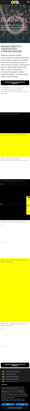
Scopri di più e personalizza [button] (15, 407)
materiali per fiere (19, 27)
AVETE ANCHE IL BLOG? (11, 381)
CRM (10, 25)
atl (2, 25)
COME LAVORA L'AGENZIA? (12, 376)
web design (6, 30)
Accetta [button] (22, 404)
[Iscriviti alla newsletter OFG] (28, 205)
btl (5, 25)
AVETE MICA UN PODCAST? (12, 379)
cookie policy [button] (22, 391)
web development (20, 30)
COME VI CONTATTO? (11, 373)
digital (16, 25)
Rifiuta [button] (8, 404)
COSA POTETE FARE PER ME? (13, 371)
